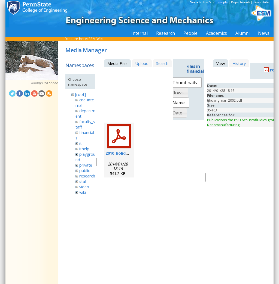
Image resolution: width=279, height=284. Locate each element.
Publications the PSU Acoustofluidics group (242, 119)
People (223, 2)
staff (83, 181)
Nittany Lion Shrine (44, 83)
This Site (208, 2)
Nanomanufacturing (223, 124)
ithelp (84, 148)
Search (162, 63)
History (239, 63)
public (84, 170)
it (80, 143)
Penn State (261, 2)
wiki (82, 192)
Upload (141, 63)
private (85, 165)
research (87, 176)
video (84, 186)
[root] (80, 94)
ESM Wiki (96, 38)
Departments (240, 2)
